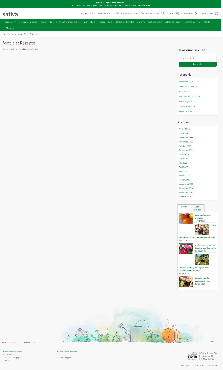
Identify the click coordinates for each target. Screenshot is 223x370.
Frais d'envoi (8, 342)
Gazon (108, 22)
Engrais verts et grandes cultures (69, 22)
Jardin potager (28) (187, 105)
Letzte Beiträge (197, 203)
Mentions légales (64, 345)
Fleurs (45, 22)
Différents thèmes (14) (189, 86)
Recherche (198, 64)
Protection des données (67, 339)
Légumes (10, 22)
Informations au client (12, 339)
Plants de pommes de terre (78, 5)
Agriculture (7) (185, 110)
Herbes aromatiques (29, 22)
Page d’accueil (9, 34)
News (20, 34)
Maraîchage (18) (186, 100)
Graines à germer (204, 22)
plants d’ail (96, 5)
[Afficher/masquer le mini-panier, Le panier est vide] (208, 13)
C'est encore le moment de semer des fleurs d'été (205, 242)
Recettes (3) (184, 91)
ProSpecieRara (164, 22)
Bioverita (148, 22)
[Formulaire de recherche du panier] (82, 13)
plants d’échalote (127, 5)
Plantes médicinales (131, 22)
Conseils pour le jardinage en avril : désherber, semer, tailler (205, 255)
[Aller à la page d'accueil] (12, 13)
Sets (116, 22)
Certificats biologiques (12, 345)
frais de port (199, 353)
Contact (6, 348)
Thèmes (21, 28)
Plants (9, 28)
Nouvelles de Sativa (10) (190, 96)
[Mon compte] (189, 13)
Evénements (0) (186, 81)
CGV (59, 342)
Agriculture (94, 22)
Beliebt (184, 202)
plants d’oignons (109, 5)
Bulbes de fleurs (182, 22)
